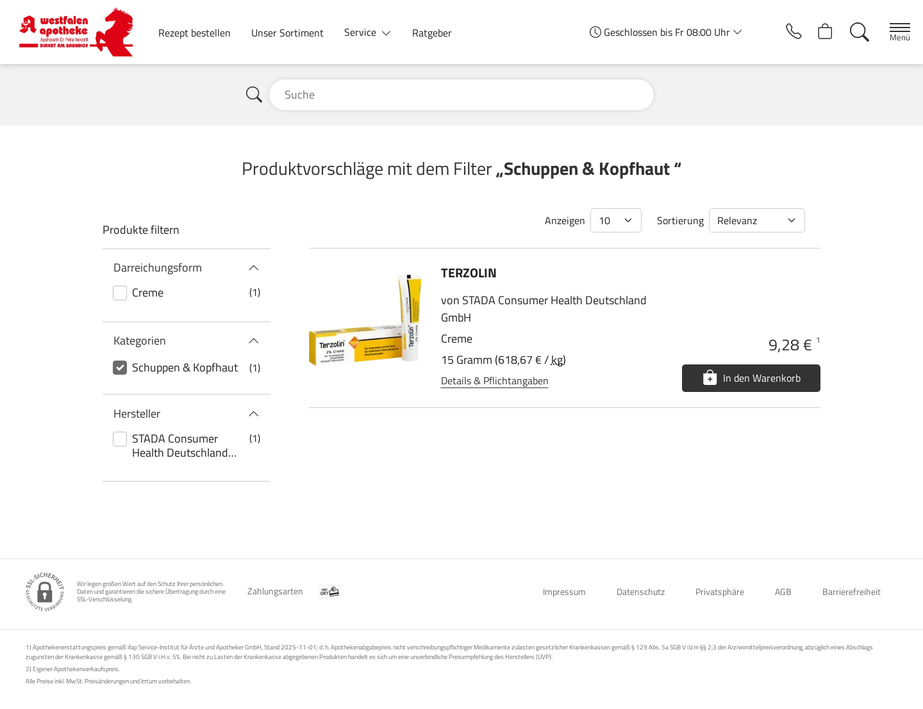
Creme (147, 292)
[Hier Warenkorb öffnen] (816, 32)
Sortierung (680, 220)
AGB (783, 591)
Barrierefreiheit (851, 591)
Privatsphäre (719, 591)
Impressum (564, 591)
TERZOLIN (469, 272)
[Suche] (852, 32)
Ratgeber (432, 32)
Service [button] (361, 32)
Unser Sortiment (287, 32)
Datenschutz (641, 591)
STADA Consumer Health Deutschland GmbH (180, 446)
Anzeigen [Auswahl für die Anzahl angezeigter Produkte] (565, 220)
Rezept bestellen (194, 32)
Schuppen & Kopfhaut (185, 367)
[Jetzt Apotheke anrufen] (780, 32)
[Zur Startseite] (81, 32)
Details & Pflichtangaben (495, 380)
